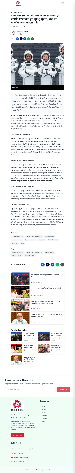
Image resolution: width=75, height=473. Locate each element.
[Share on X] (21, 38)
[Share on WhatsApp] (28, 38)
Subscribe (63, 389)
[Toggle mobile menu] (62, 3)
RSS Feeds (17, 435)
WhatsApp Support (19, 461)
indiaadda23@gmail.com (21, 457)
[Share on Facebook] (17, 38)
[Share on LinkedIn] (24, 38)
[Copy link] (32, 38)
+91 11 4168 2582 (18, 453)
